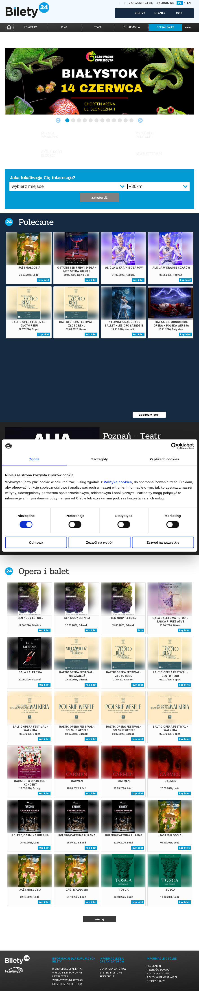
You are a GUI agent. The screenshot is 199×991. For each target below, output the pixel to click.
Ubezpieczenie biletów (67, 984)
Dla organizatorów (113, 968)
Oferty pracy (156, 981)
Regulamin (154, 966)
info (140, 630)
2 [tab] (73, 120)
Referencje (107, 976)
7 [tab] (102, 120)
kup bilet (43, 280)
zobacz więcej (149, 414)
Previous (58, 120)
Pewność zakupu (158, 969)
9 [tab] (114, 120)
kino (64, 27)
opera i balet (165, 27)
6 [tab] (96, 120)
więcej (99, 919)
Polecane (36, 222)
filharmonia (131, 27)
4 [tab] (85, 120)
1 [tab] (67, 120)
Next (140, 120)
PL (180, 2)
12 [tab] (131, 120)
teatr (98, 27)
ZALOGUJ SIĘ (165, 2)
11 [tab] (126, 120)
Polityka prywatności (162, 977)
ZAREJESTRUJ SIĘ (141, 2)
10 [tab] (120, 120)
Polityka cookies (158, 973)
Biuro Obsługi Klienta (66, 968)
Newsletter (60, 976)
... (188, 27)
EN (189, 2)
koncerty (30, 27)
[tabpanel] (99, 81)
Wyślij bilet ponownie (67, 972)
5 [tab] (91, 120)
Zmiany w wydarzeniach (68, 980)
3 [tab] (79, 120)
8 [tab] (108, 120)
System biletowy (111, 972)
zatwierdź (99, 197)
